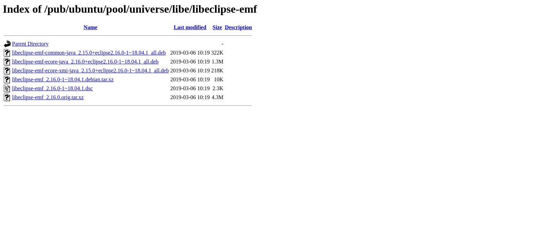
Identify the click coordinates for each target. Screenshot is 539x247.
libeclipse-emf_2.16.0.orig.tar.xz (48, 97)
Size (217, 27)
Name (90, 27)
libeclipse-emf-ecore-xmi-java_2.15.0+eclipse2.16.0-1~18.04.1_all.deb (90, 70)
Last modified (190, 27)
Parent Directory (30, 44)
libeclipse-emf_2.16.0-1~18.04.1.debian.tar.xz (62, 79)
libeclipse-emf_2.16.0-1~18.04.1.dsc (52, 88)
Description (238, 27)
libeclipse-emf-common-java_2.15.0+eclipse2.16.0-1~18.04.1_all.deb (89, 53)
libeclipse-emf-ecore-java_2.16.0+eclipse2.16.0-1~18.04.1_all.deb (85, 61)
